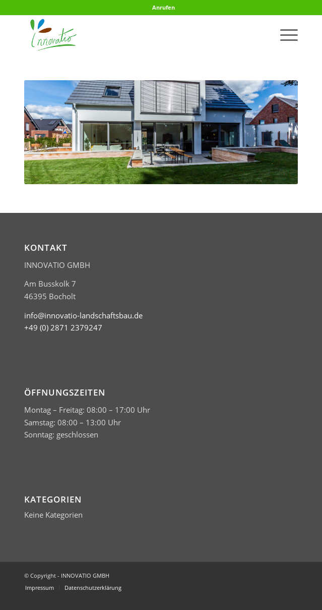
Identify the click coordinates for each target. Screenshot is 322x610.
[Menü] (284, 35)
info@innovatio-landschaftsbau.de (83, 315)
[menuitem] (163, 7)
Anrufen (163, 7)
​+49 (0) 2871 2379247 (63, 327)
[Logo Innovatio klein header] (133, 35)
